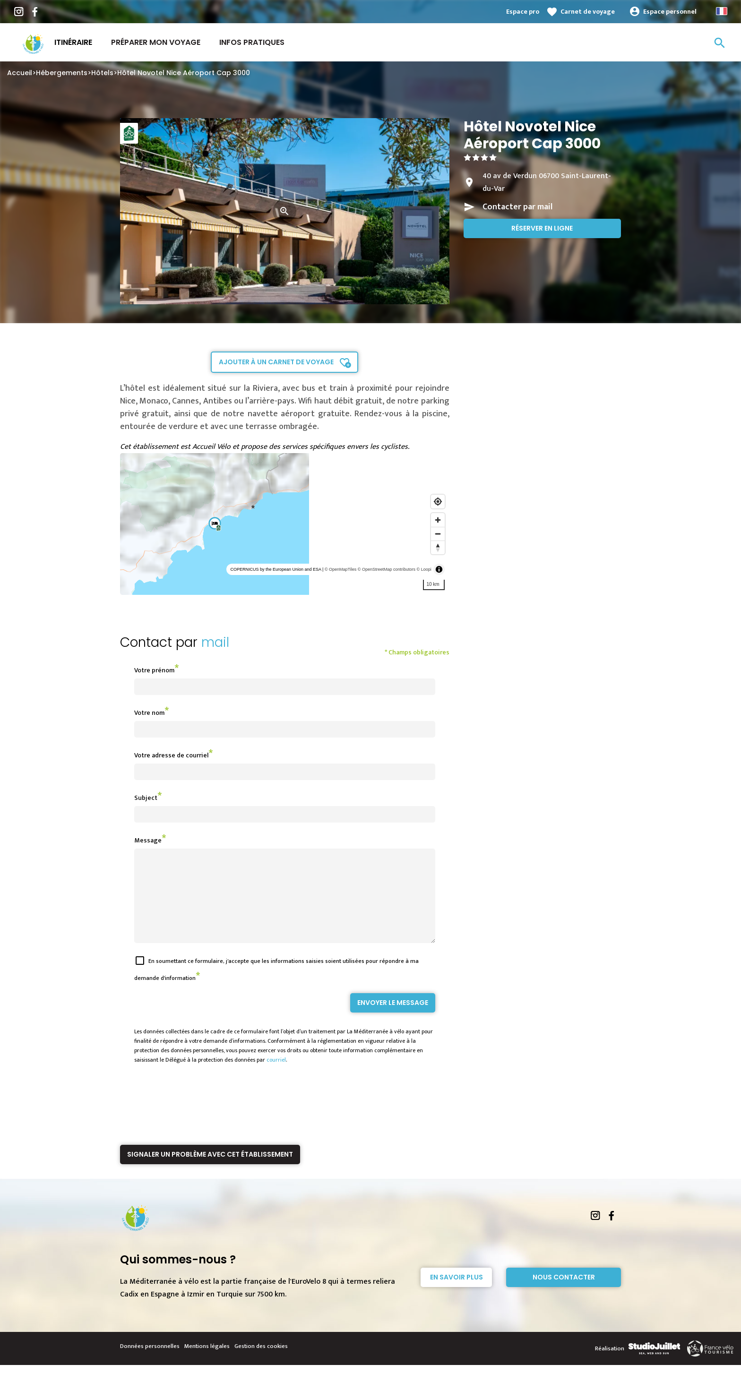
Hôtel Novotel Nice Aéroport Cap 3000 (183, 72)
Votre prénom (154, 670)
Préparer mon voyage (155, 42)
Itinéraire (73, 42)
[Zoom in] (438, 520)
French (721, 11)
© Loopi (424, 569)
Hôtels (102, 72)
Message (148, 840)
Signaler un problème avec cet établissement (210, 1171)
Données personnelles (150, 1363)
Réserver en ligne (542, 228)
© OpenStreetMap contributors (386, 569)
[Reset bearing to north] (438, 547)
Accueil (19, 72)
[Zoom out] (438, 534)
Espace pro (522, 11)
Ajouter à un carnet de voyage (276, 362)
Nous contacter (564, 1294)
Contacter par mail (517, 207)
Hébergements (61, 72)
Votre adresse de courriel (171, 755)
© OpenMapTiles (340, 569)
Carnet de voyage (587, 11)
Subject (145, 797)
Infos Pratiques (251, 42)
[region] (284, 524)
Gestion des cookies (261, 1363)
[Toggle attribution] (439, 569)
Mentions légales (207, 1363)
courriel (276, 1077)
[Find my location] (438, 501)
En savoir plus (456, 1294)
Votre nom (149, 712)
